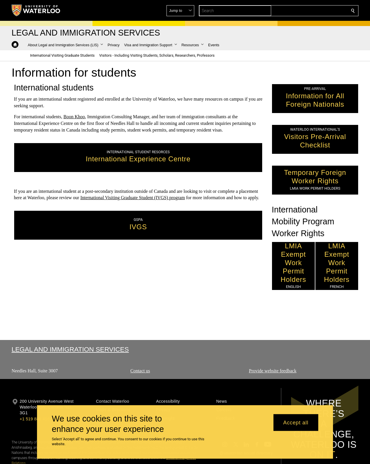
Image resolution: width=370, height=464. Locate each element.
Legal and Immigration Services (70, 349)
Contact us (140, 370)
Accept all (295, 422)
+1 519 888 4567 (36, 419)
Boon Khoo (74, 116)
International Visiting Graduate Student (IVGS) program (132, 197)
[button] (311, 10)
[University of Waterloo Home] (36, 10)
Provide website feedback (272, 370)
